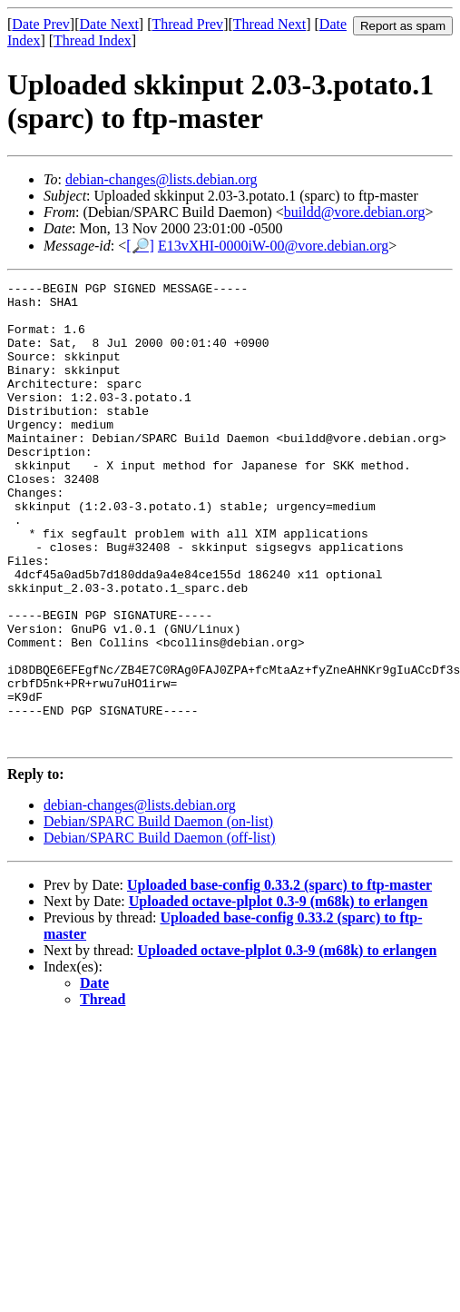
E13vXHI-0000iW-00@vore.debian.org (273, 245)
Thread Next (269, 24)
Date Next (109, 24)
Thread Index (93, 40)
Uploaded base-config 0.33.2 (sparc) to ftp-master (279, 977)
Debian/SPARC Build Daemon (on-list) (158, 914)
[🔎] (140, 245)
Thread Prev (187, 24)
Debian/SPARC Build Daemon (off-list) (160, 930)
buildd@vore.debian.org (355, 212)
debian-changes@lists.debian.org (161, 179)
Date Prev (41, 24)
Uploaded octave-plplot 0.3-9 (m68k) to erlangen (278, 993)
